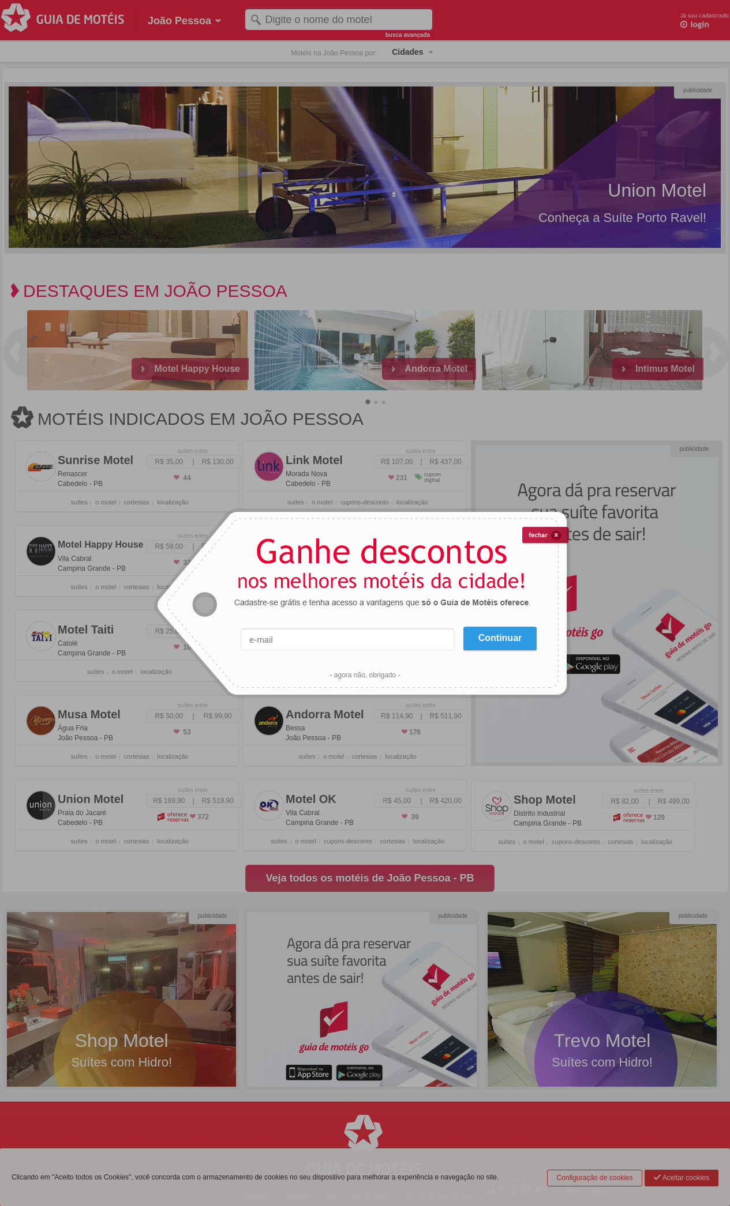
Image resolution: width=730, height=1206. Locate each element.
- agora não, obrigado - (365, 675)
